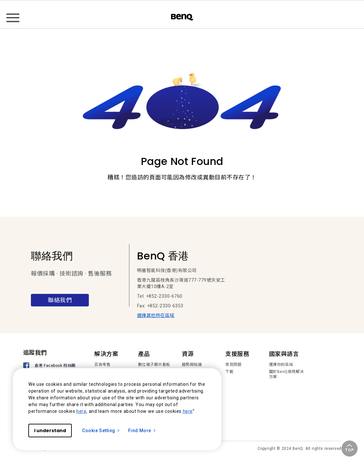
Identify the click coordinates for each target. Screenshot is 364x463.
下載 (229, 371)
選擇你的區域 (281, 364)
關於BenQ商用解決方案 (286, 374)
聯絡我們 (60, 300)
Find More (142, 430)
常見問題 (233, 364)
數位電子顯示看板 (154, 364)
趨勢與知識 (192, 364)
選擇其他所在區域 (155, 315)
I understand (50, 430)
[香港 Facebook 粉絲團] (50, 366)
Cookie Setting (101, 430)
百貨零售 (102, 364)
